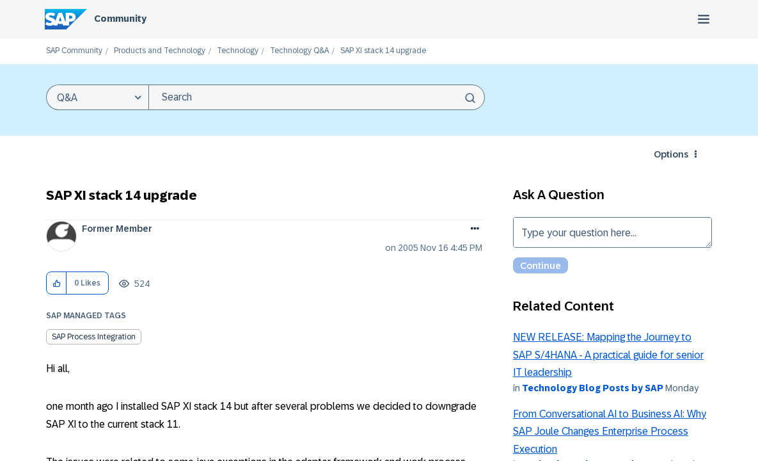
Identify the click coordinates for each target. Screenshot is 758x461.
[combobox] (316, 97)
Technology (237, 51)
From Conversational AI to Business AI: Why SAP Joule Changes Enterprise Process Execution (609, 431)
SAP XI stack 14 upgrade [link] (383, 51)
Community (120, 18)
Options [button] (671, 154)
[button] (57, 283)
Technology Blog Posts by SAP (592, 388)
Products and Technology (159, 51)
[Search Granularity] (97, 97)
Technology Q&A (299, 51)
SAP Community (74, 51)
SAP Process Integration (94, 336)
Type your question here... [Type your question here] (612, 232)
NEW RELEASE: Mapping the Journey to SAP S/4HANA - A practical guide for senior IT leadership (608, 355)
